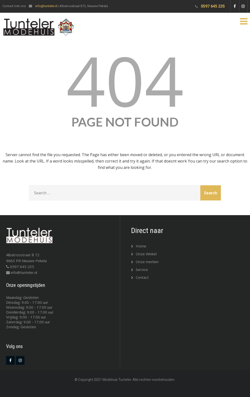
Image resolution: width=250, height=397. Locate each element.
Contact (140, 277)
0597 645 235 (213, 6)
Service (139, 269)
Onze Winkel (144, 253)
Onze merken (145, 261)
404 (125, 80)
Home (138, 246)
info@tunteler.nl (46, 6)
